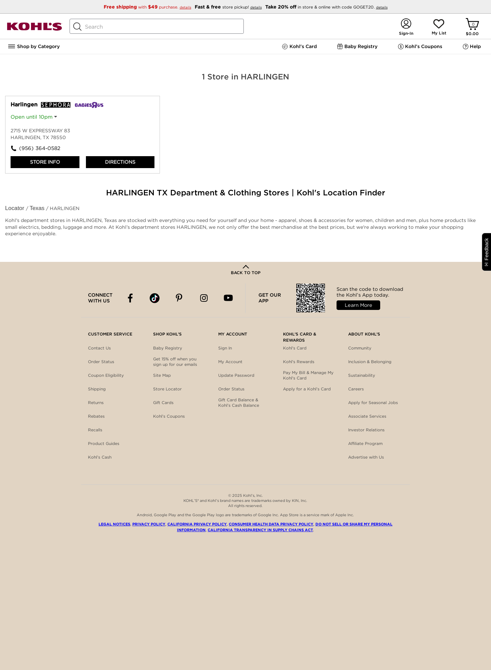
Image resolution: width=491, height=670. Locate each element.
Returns (96, 402)
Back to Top (246, 272)
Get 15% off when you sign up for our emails (175, 361)
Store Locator (167, 388)
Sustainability (361, 375)
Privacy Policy (148, 524)
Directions (120, 162)
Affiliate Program (365, 443)
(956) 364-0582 (39, 148)
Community (359, 348)
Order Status (101, 361)
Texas (38, 208)
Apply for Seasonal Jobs (373, 402)
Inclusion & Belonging (369, 361)
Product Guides (103, 443)
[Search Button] (77, 27)
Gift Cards (163, 402)
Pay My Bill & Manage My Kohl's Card (308, 375)
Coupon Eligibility (106, 375)
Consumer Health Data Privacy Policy (271, 524)
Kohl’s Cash (99, 457)
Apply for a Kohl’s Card (307, 388)
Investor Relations (366, 429)
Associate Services (367, 416)
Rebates (96, 416)
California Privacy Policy (197, 524)
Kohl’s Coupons (169, 416)
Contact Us (99, 348)
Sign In (225, 348)
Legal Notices (114, 524)
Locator (15, 208)
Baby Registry (167, 348)
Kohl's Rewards (298, 361)
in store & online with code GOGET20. (326, 7)
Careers (356, 388)
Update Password (236, 375)
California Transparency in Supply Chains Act (260, 529)
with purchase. (148, 7)
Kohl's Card (295, 348)
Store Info (45, 162)
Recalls (95, 429)
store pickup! (229, 7)
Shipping (97, 388)
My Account (230, 361)
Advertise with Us (366, 457)
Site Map (162, 375)
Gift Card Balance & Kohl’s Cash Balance (238, 402)
